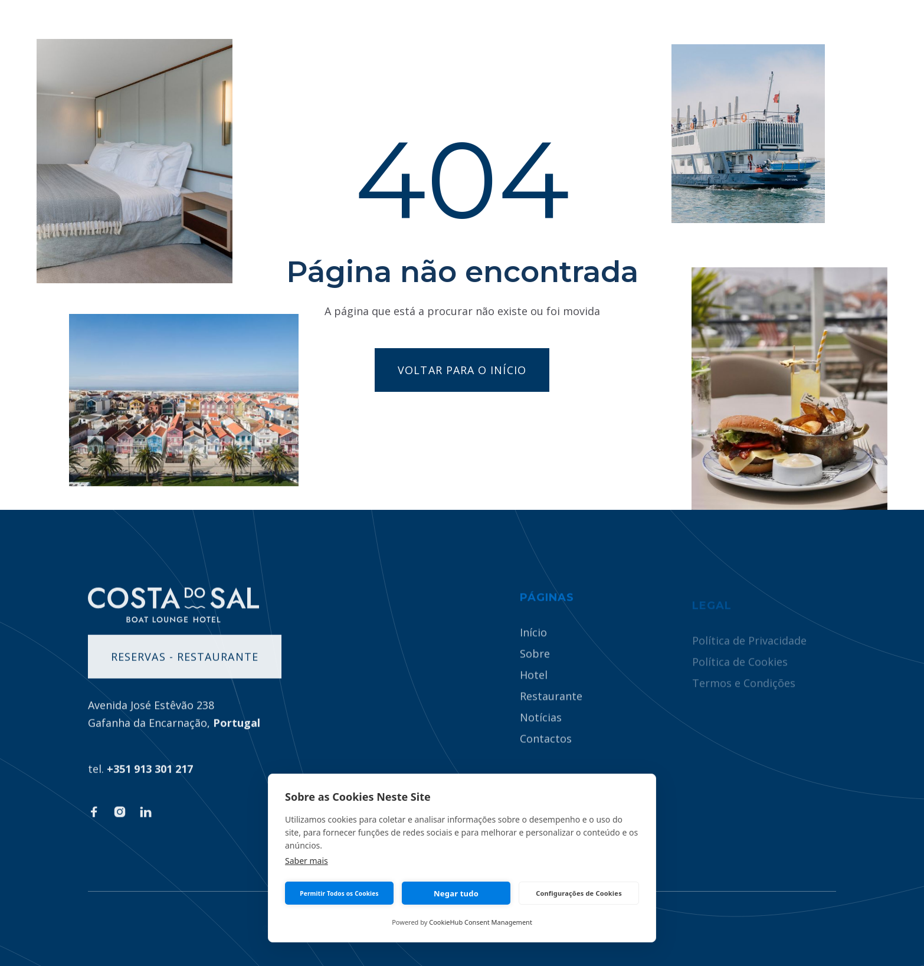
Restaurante (551, 710)
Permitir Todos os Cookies (339, 893)
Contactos (546, 753)
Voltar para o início (462, 370)
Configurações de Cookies (579, 893)
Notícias (541, 732)
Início (533, 647)
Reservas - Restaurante (184, 666)
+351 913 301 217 (150, 778)
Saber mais (306, 860)
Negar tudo (456, 893)
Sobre (535, 668)
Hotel (534, 689)
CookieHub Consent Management (480, 922)
